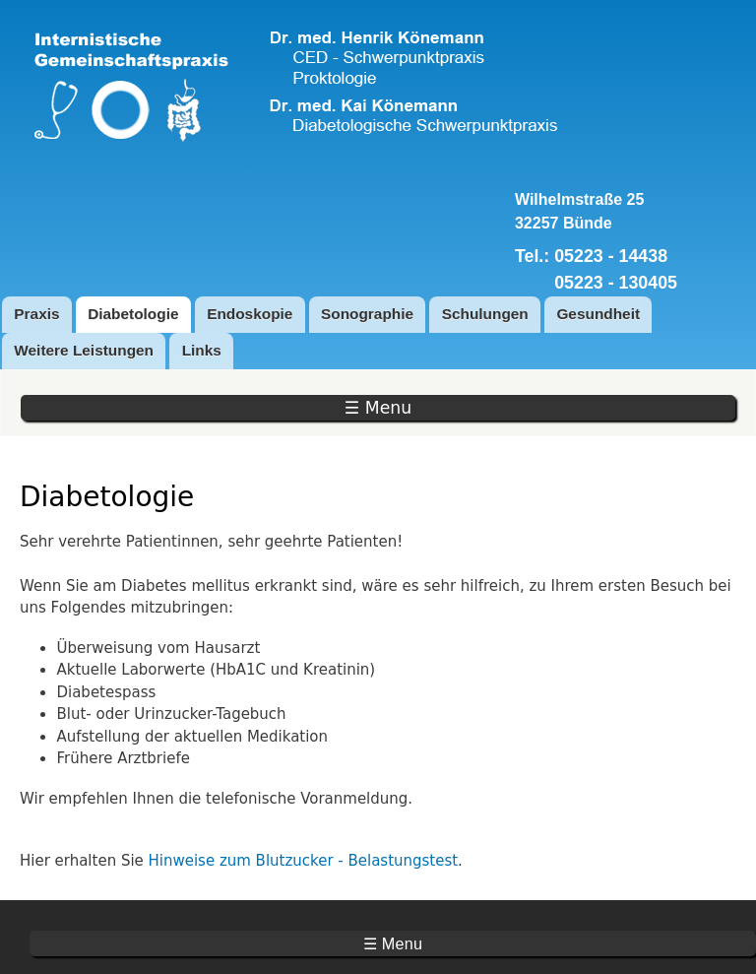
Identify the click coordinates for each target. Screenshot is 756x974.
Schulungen (485, 313)
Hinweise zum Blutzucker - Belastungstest (304, 861)
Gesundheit (598, 313)
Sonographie (367, 313)
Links (201, 350)
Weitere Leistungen (84, 350)
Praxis (36, 313)
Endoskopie (249, 313)
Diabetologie (133, 313)
